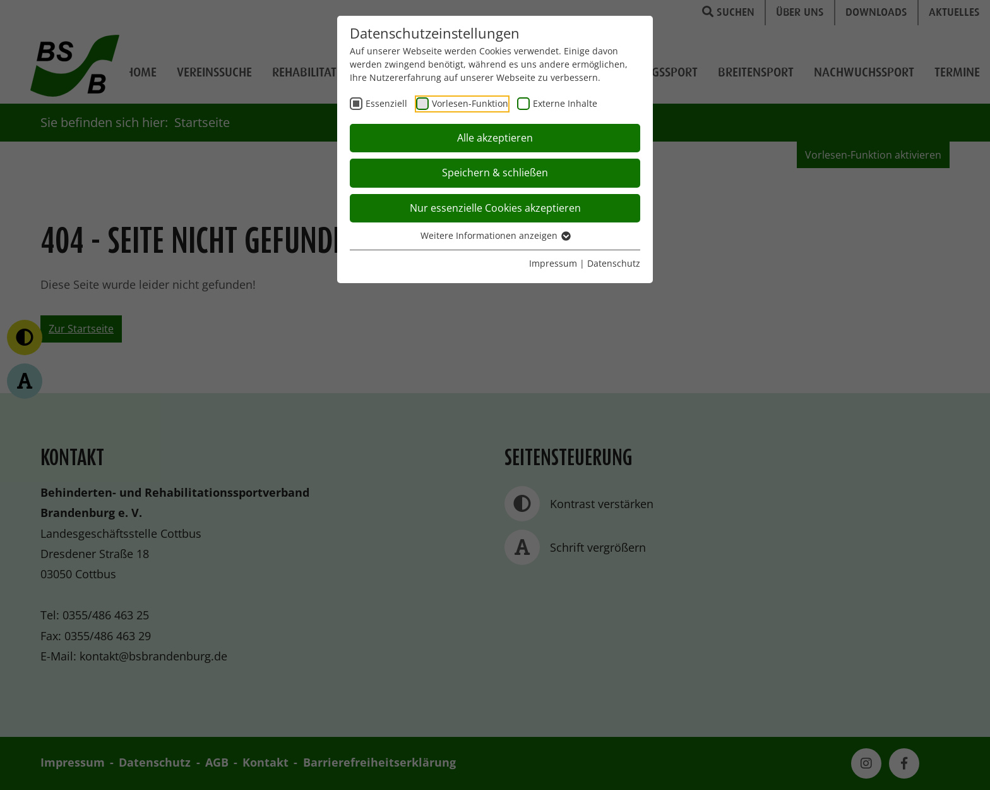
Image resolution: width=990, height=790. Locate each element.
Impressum (553, 263)
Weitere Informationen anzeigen (495, 235)
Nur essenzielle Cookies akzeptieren (495, 208)
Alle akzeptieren (495, 138)
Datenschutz (613, 263)
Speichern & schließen (495, 172)
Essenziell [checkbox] (386, 103)
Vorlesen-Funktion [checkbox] (470, 103)
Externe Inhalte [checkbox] (565, 103)
